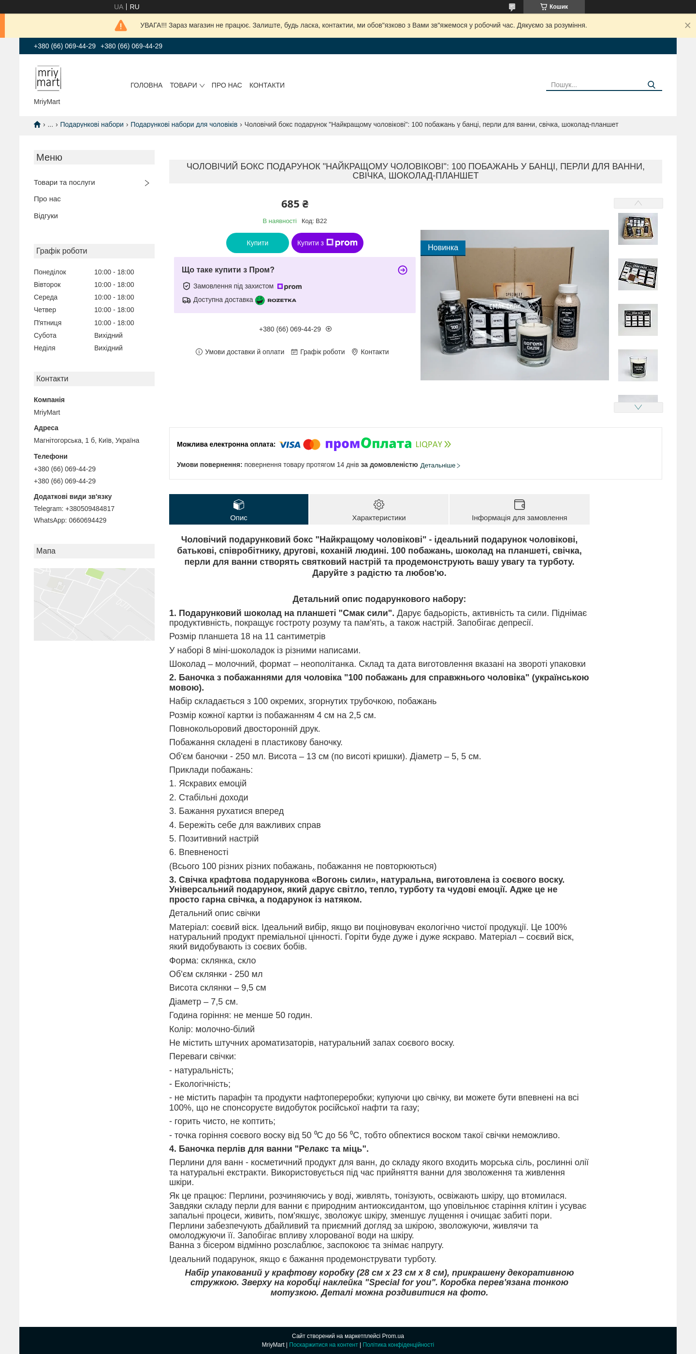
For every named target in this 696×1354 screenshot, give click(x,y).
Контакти (267, 85)
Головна (146, 85)
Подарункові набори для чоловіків (183, 124)
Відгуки (46, 215)
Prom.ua (393, 1336)
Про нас (227, 85)
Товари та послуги (64, 182)
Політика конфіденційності (399, 1344)
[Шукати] (651, 85)
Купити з (327, 243)
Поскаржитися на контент (323, 1344)
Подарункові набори (92, 124)
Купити (258, 243)
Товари (183, 85)
